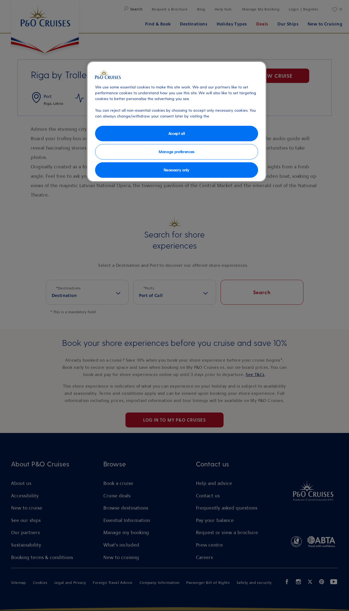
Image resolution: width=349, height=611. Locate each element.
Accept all (176, 133)
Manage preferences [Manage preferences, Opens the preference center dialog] (176, 151)
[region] (176, 121)
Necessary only (176, 170)
